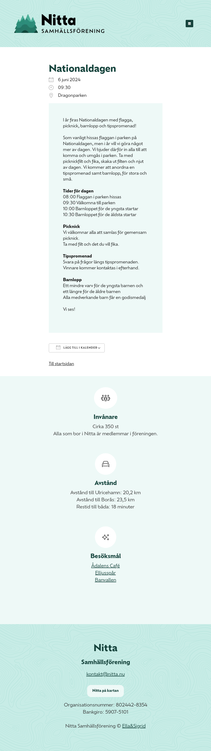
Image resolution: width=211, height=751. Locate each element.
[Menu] (189, 23)
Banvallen (105, 580)
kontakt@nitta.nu (105, 674)
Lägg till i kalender (76, 347)
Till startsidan (61, 364)
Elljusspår (105, 573)
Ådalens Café (105, 566)
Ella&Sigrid (134, 726)
